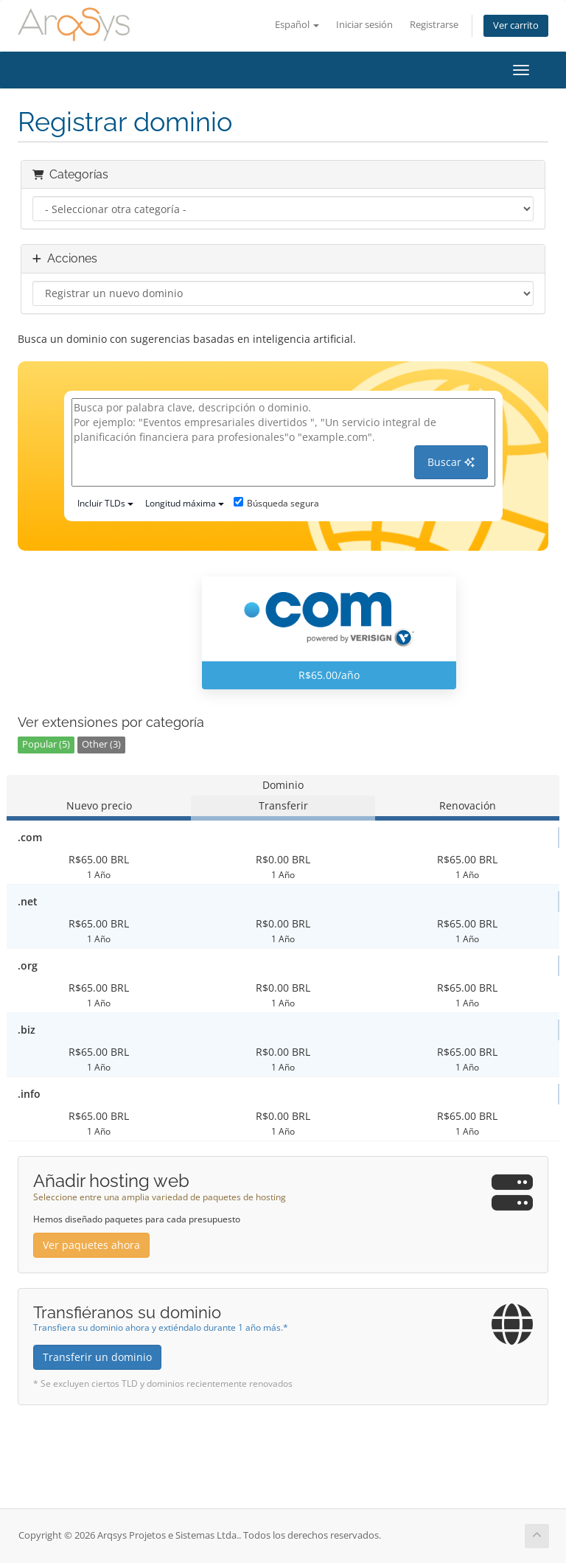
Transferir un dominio (97, 1357)
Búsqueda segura (276, 503)
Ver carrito (516, 25)
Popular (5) (46, 744)
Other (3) (101, 744)
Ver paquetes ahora (91, 1245)
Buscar (451, 462)
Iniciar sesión (364, 24)
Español (297, 24)
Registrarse (434, 24)
